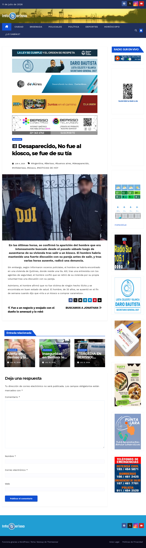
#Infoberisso (19, 167)
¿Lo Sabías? (12, 34)
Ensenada (36, 27)
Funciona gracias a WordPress (16, 542)
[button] (136, 30)
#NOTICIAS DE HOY (47, 167)
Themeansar (52, 542)
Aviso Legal (114, 542)
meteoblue (121, 224)
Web (7, 483)
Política (73, 27)
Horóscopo (112, 27)
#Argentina (37, 163)
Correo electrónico (16, 470)
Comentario (12, 397)
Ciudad (19, 27)
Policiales (55, 27)
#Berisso (49, 163)
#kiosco (31, 167)
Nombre (10, 456)
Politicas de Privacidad (132, 542)
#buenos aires (63, 163)
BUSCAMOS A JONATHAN (84, 307)
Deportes (91, 27)
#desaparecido (80, 163)
